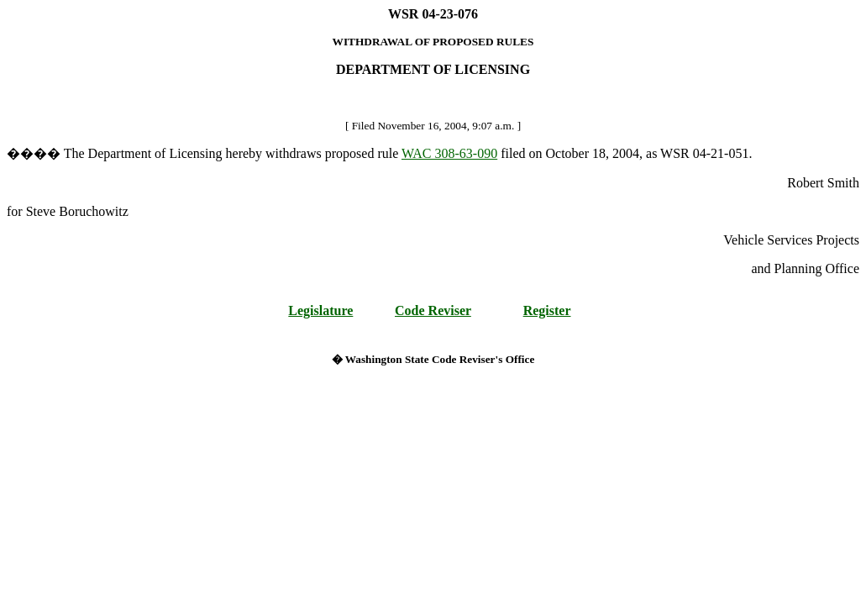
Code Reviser (433, 310)
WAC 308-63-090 (449, 153)
